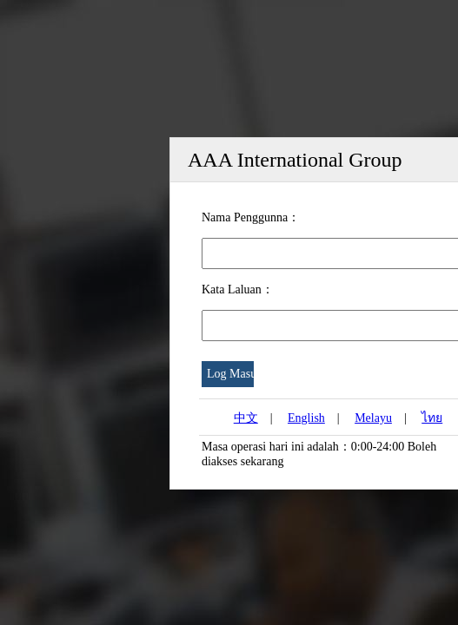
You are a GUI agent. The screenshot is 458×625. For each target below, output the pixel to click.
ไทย (431, 417)
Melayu (373, 417)
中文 (246, 417)
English (306, 417)
